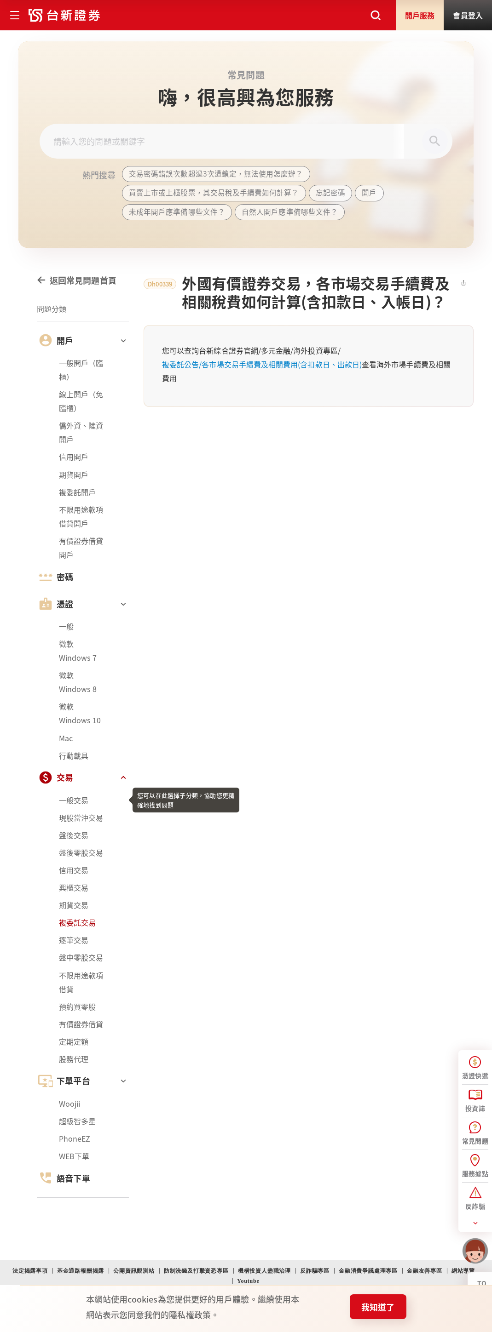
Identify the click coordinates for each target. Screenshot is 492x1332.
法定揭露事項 (30, 1271)
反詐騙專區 (315, 1271)
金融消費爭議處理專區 (368, 1271)
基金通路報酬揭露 (80, 1271)
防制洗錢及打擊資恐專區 (196, 1271)
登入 (468, 15)
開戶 (420, 15)
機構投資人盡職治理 (264, 1271)
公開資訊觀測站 (134, 1271)
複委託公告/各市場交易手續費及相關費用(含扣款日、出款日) (262, 370)
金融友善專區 (424, 1271)
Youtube (248, 1281)
